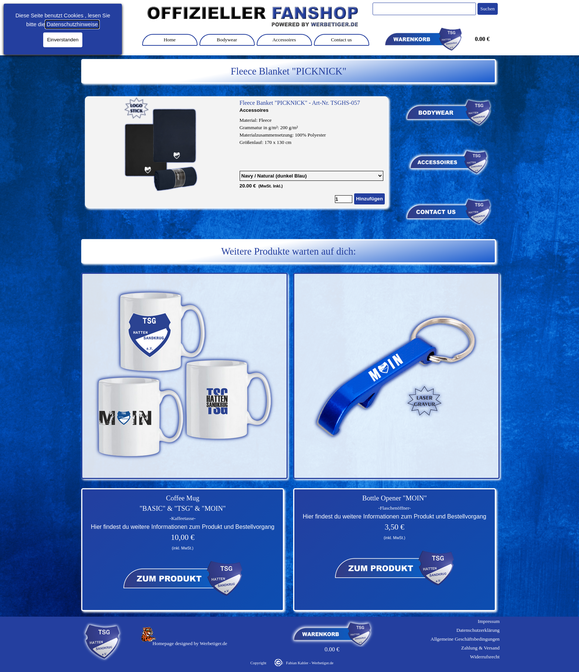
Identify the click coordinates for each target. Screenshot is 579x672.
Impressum (489, 621)
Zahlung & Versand (480, 648)
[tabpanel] (288, 71)
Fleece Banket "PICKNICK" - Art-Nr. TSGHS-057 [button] (300, 103)
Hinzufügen (369, 198)
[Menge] (343, 199)
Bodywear (227, 39)
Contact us (341, 39)
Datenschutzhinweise (72, 24)
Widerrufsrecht (485, 656)
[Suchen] (424, 9)
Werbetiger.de (213, 643)
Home (170, 39)
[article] (236, 152)
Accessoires (284, 39)
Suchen (487, 8)
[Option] (311, 176)
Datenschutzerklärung (478, 630)
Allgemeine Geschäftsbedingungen (465, 639)
